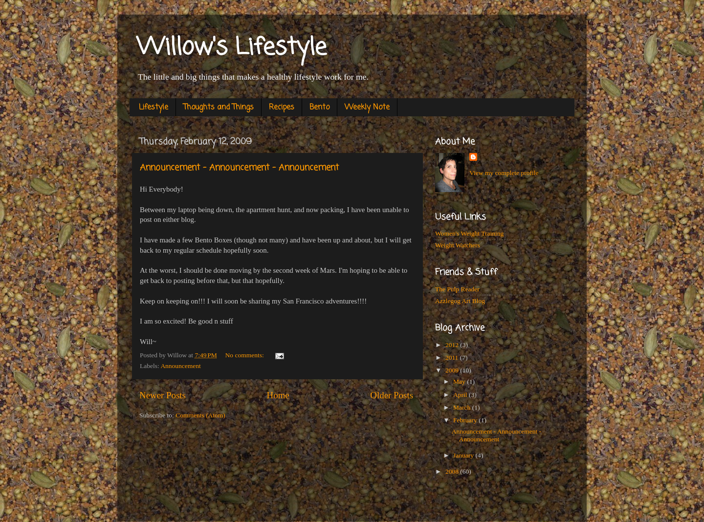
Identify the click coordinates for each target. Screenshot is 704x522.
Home (278, 395)
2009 (452, 370)
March (462, 407)
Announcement (180, 366)
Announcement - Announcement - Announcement (239, 167)
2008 (452, 471)
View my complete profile (503, 172)
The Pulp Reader (457, 289)
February (466, 420)
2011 (452, 357)
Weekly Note (367, 107)
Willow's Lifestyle (232, 47)
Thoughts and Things (218, 107)
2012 (452, 344)
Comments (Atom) (200, 415)
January (464, 455)
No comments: (245, 355)
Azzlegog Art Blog (460, 300)
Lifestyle (153, 107)
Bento (319, 107)
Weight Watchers (457, 245)
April (461, 394)
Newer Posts (162, 395)
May (460, 381)
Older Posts (391, 395)
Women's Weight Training (469, 233)
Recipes (281, 107)
